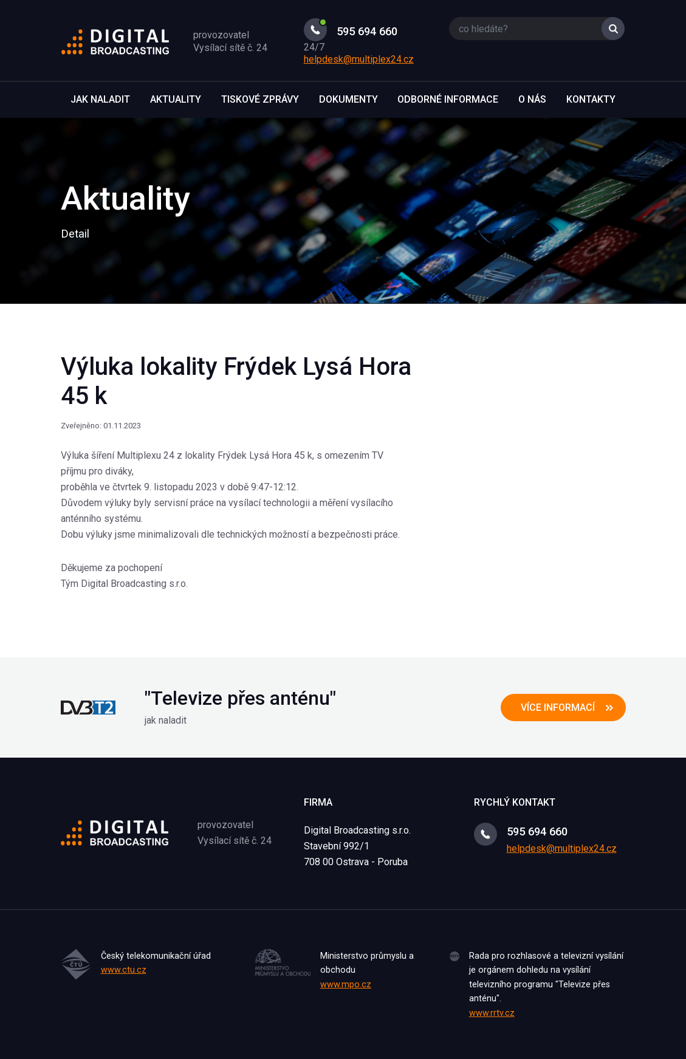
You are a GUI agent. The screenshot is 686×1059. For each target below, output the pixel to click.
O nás (532, 99)
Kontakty (591, 99)
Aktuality (175, 99)
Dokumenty (348, 99)
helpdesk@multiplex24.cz (359, 59)
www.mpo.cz (345, 984)
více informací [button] (558, 707)
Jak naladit (100, 99)
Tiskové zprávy (260, 99)
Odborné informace (447, 99)
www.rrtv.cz (492, 1013)
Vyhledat (613, 28)
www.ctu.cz (123, 970)
